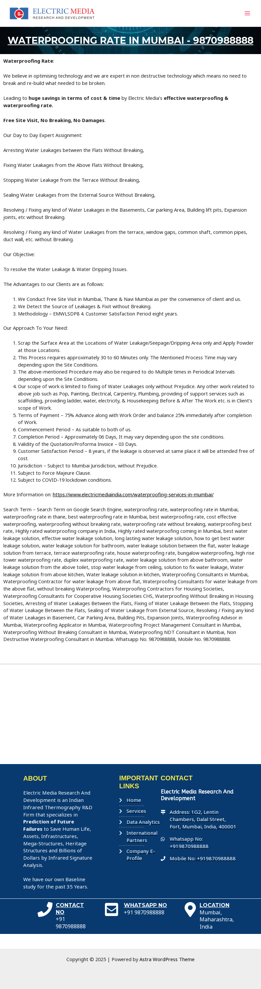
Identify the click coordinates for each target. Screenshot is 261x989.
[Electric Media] (130, 729)
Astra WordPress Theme (167, 959)
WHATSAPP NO (145, 920)
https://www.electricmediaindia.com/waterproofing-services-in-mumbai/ (132, 509)
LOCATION (214, 920)
